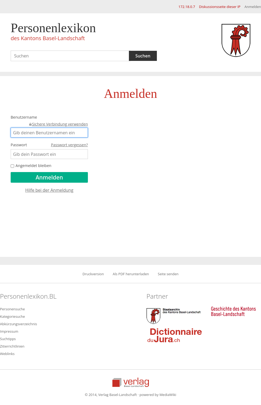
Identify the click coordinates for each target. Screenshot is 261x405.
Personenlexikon (53, 32)
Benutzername (49, 118)
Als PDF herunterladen (131, 274)
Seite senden (168, 274)
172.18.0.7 (186, 6)
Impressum (9, 331)
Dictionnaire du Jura (174, 335)
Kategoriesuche (12, 316)
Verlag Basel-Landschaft (130, 382)
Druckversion (93, 274)
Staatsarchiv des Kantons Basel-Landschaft (174, 315)
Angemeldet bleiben (31, 165)
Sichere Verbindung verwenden (60, 124)
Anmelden (252, 6)
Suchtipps (8, 338)
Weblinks (7, 353)
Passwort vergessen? (69, 144)
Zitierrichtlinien (12, 346)
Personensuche (12, 309)
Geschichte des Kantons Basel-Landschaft (233, 311)
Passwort (49, 144)
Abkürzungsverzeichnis (18, 324)
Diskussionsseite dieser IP (219, 6)
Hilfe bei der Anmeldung (49, 190)
